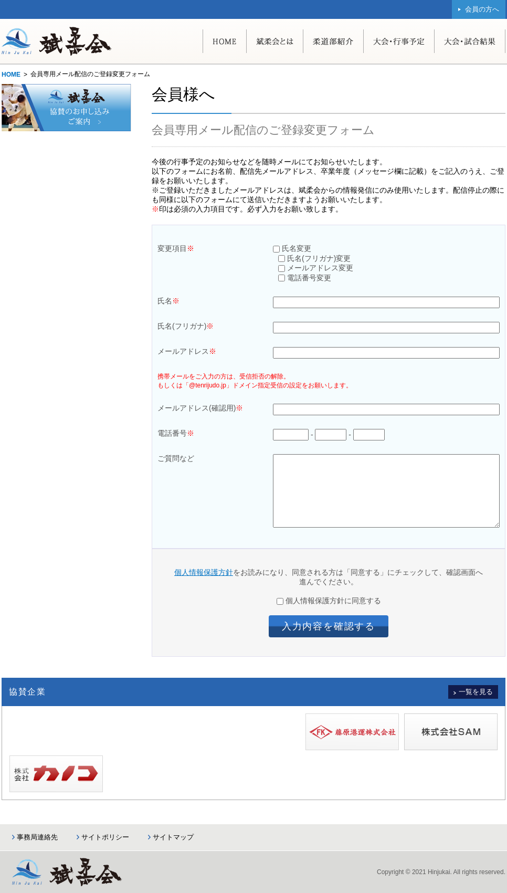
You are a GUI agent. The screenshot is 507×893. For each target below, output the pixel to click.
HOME (11, 74)
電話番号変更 (304, 278)
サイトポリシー (105, 837)
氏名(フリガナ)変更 (314, 258)
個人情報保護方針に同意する (329, 600)
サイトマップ (173, 837)
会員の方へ (482, 9)
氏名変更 (292, 248)
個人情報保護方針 (203, 572)
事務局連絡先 (37, 837)
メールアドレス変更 (315, 268)
